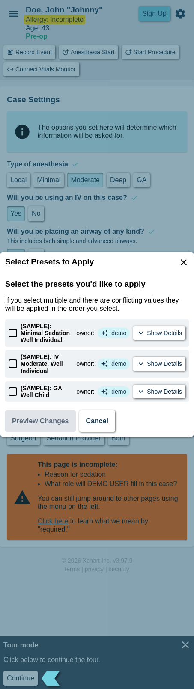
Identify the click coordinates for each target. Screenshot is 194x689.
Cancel (97, 421)
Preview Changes (40, 421)
